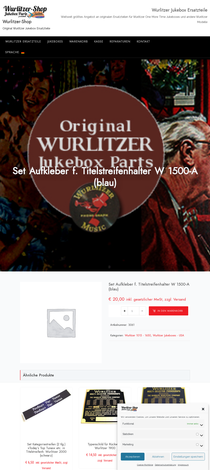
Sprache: (14, 52)
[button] (203, 413)
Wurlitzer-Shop (17, 21)
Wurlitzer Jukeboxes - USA (168, 335)
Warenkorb (78, 42)
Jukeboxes (55, 42)
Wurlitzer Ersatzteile (23, 42)
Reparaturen (120, 42)
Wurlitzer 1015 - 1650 (138, 335)
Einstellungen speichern (188, 461)
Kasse (98, 42)
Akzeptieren (132, 461)
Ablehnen (158, 461)
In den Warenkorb (167, 311)
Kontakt (143, 42)
